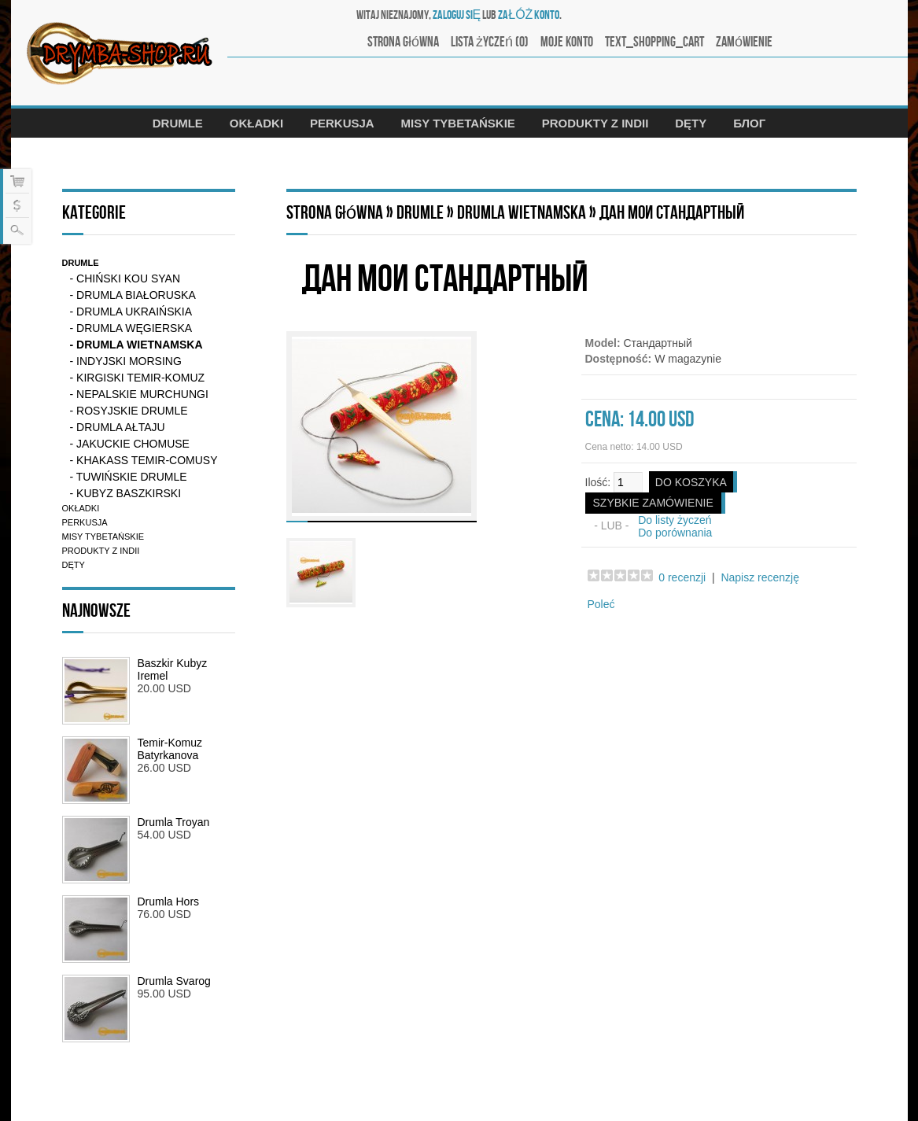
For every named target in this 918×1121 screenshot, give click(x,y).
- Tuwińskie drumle (128, 476)
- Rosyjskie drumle (129, 410)
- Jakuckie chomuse (130, 443)
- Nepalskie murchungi (139, 394)
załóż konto (528, 15)
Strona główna (403, 42)
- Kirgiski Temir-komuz (137, 377)
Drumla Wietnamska (521, 213)
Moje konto (566, 42)
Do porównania (675, 532)
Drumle (178, 123)
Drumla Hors (169, 901)
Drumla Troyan (174, 822)
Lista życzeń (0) (490, 42)
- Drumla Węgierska (131, 328)
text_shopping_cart (654, 42)
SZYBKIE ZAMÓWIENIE (653, 502)
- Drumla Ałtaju (117, 427)
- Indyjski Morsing (126, 361)
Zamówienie (744, 42)
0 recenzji (682, 577)
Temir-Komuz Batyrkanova (170, 748)
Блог (749, 123)
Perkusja (342, 123)
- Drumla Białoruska (133, 295)
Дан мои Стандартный (671, 213)
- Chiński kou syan (125, 278)
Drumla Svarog (174, 981)
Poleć (601, 604)
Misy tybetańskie (458, 123)
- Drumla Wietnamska (136, 344)
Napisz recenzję (760, 577)
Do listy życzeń (674, 520)
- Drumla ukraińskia (131, 311)
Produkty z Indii (595, 123)
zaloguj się (457, 15)
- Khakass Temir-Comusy (144, 460)
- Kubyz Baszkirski (126, 493)
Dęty (690, 123)
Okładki (256, 123)
